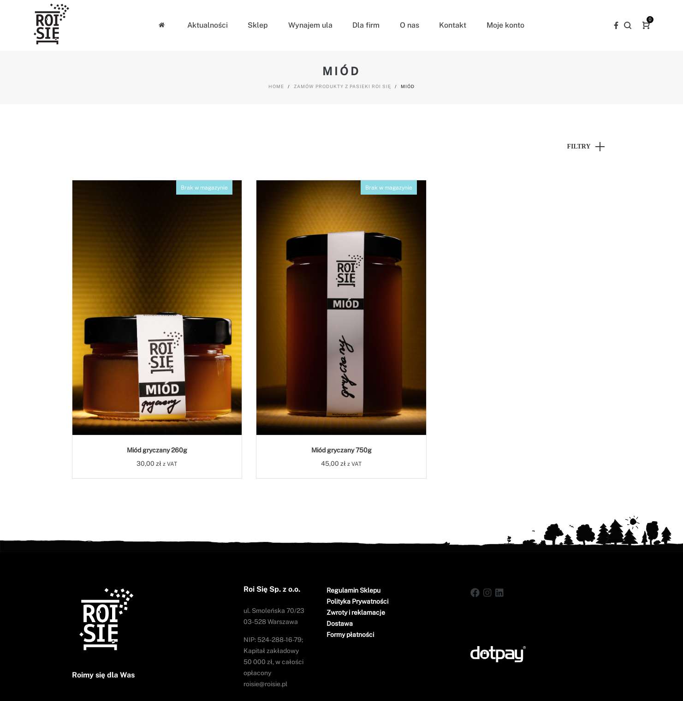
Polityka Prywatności (357, 601)
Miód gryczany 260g (157, 450)
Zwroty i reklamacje (356, 612)
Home (276, 86)
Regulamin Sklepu (353, 590)
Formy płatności (350, 634)
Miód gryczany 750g (341, 450)
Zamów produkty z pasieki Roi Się (342, 86)
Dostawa (340, 623)
